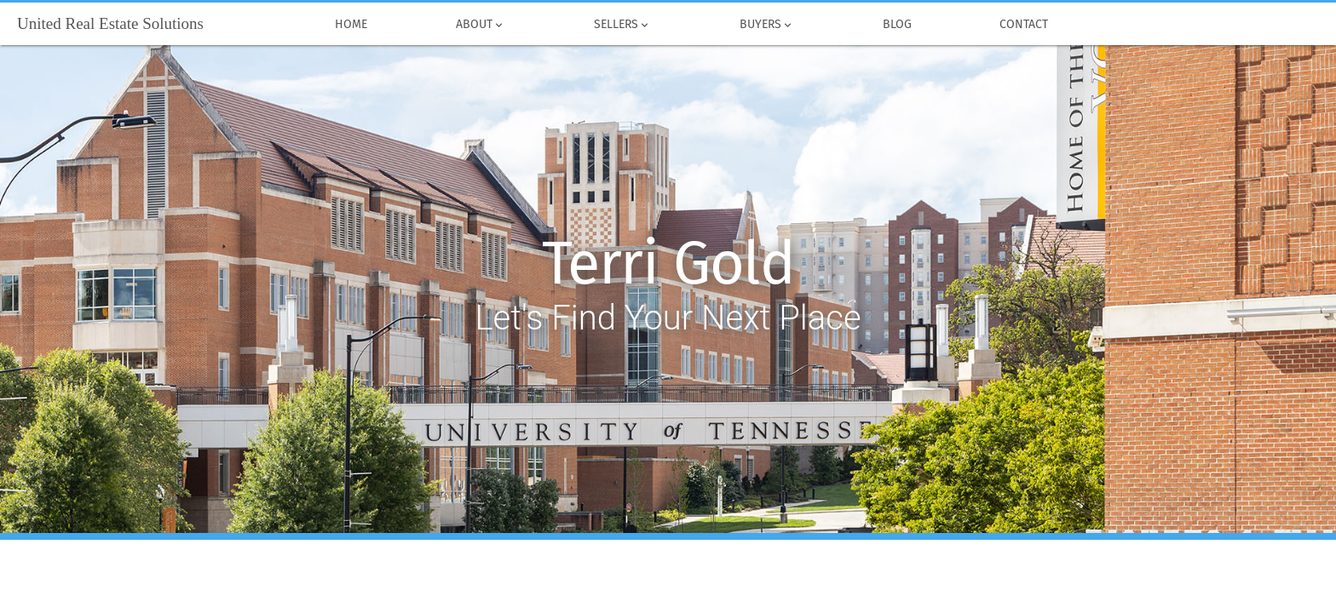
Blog (897, 24)
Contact (1024, 24)
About (481, 24)
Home (351, 24)
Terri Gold (668, 264)
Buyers (766, 24)
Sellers (622, 24)
